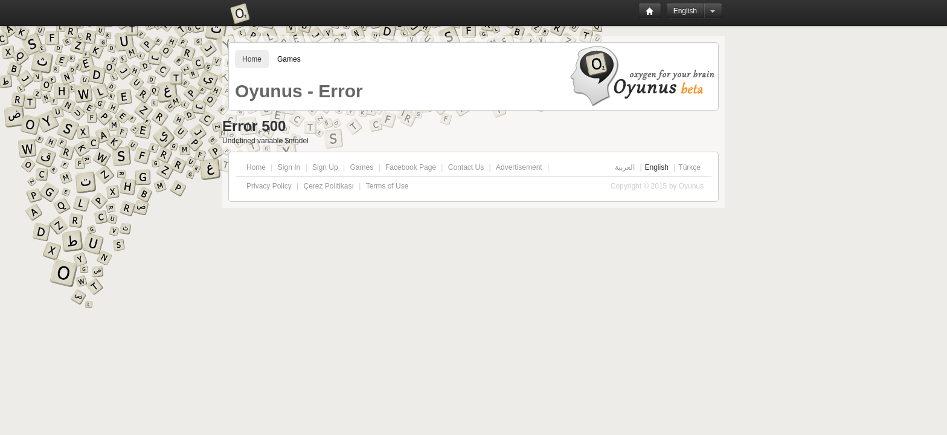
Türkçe (689, 167)
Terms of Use (387, 186)
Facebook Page (410, 167)
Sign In (289, 167)
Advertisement (519, 167)
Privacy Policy (269, 186)
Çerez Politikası (328, 186)
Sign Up (325, 167)
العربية (625, 167)
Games (289, 59)
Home (252, 59)
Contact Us (466, 167)
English (685, 11)
